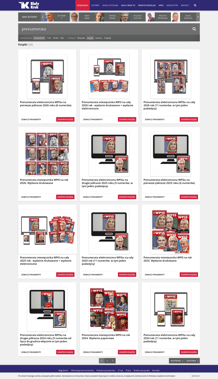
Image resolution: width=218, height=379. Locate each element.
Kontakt (185, 5)
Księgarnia (82, 5)
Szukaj (194, 29)
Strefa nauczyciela (142, 370)
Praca (128, 370)
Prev (43, 16)
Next (198, 16)
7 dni (49, 38)
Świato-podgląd (147, 5)
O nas (120, 370)
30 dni (55, 38)
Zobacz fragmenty (31, 119)
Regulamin (63, 370)
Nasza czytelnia (110, 5)
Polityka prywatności (105, 370)
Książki (90, 38)
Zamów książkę (65, 119)
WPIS (161, 5)
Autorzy (95, 5)
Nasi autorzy (29, 16)
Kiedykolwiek (39, 38)
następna (176, 360)
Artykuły (107, 38)
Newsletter (172, 5)
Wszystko (81, 38)
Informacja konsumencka (82, 370)
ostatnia (191, 360)
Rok (62, 38)
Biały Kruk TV (128, 5)
